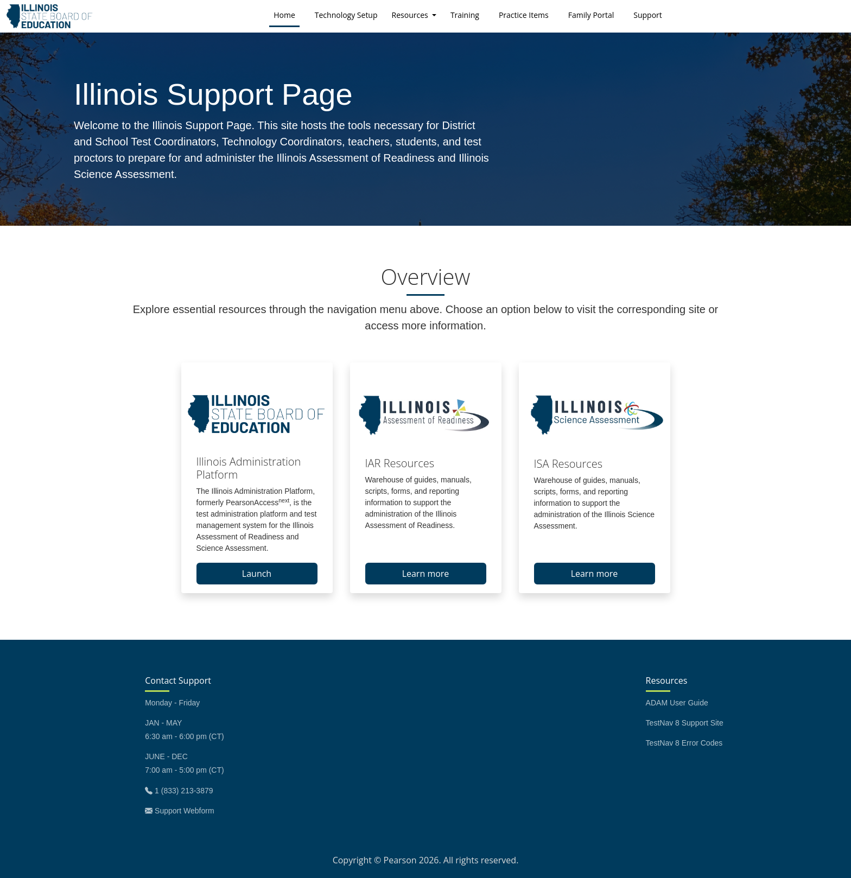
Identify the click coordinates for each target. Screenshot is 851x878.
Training (464, 15)
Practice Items (524, 15)
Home (287, 14)
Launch (256, 574)
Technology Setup (346, 15)
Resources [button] (411, 15)
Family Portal (591, 15)
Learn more (425, 574)
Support (647, 15)
